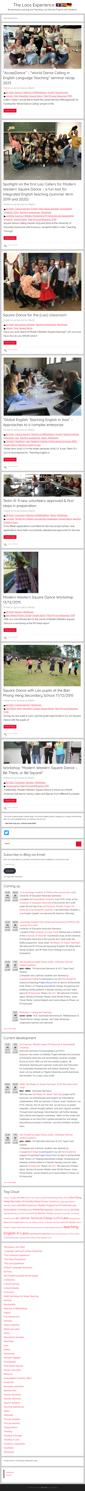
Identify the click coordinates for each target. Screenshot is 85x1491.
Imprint (8, 1475)
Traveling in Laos (11, 1440)
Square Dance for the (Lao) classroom (35, 315)
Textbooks (8, 1415)
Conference (9, 1280)
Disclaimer (10, 1472)
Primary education (12, 1370)
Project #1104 (45, 982)
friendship (23, 96)
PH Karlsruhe (34, 993)
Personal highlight (12, 1358)
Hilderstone (58, 1210)
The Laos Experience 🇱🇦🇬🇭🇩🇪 (42, 5)
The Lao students (12, 1419)
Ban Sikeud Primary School (19, 615)
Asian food (39, 1198)
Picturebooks (10, 1362)
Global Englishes (71, 434)
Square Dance (36, 96)
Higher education (12, 1329)
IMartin (31, 88)
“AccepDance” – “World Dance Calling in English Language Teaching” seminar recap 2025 (39, 77)
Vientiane (76, 1234)
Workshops (46, 212)
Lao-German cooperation (46, 519)
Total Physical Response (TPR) (57, 96)
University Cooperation (14, 1444)
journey (75, 1209)
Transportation (10, 1427)
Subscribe (9, 871)
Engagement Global (29, 979)
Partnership (9, 1353)
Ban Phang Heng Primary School (56, 1198)
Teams (44, 438)
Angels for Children (24, 519)
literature (35, 1222)
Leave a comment (12, 245)
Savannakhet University (43, 899)
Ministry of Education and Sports (50, 1222)
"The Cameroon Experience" (17, 1255)
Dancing (18, 92)
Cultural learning (22, 209)
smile (18, 1228)
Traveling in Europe (13, 1435)
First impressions (11, 1317)
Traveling (8, 1431)
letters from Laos (26, 1222)
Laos (17, 438)
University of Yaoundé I (36, 936)
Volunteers (9, 1448)
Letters (7, 1349)
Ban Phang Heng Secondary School (23, 708)
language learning (10, 1213)
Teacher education (12, 1394)
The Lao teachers (12, 1423)
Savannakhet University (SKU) (18, 1378)
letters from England (12, 1222)
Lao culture (21, 1213)
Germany (30, 782)
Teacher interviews (12, 1399)
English (51, 92)
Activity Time (12, 96)
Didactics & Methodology (35, 92)
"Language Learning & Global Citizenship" (23, 1251)
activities (10, 216)
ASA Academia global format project (21, 1276)
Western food (46, 1238)
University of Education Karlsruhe (35, 903)
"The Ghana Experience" (15, 1259)
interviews (67, 1210)
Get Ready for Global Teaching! (65, 943)
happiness (49, 1210)
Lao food (29, 1213)
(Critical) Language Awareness (18, 1267)
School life (9, 1382)
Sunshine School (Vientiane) (40, 1227)
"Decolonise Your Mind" (14, 1247)
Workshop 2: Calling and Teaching (35, 1012)
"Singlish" (10, 441)
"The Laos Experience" (14, 1263)
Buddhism (20, 441)
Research (8, 1374)
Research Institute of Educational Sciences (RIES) (54, 441)
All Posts (10, 92)
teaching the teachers (40, 1233)
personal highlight (68, 1222)
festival (30, 1210)
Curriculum (20, 515)
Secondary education (14, 1386)
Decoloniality (10, 1304)
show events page (10, 1028)
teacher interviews (56, 1228)
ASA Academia (69, 979)
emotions (23, 1205)
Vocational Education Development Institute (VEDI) (22, 1238)
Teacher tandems (12, 1403)
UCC (54, 993)
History (7, 1333)
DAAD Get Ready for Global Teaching (21, 1296)
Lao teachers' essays (43, 1213)
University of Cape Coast (46, 932)
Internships (9, 438)
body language (61, 1202)
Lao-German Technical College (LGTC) (37, 1218)
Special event (61, 92)
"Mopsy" (7, 1198)
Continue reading (10, 110)
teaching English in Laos (29, 445)
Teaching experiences (30, 212)
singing (13, 1228)
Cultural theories (11, 1288)
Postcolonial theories (13, 1366)
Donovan (44, 1487)
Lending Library (74, 1218)
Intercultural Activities (49, 209)
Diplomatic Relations (10, 1205)
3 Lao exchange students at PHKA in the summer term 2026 (47, 892)
